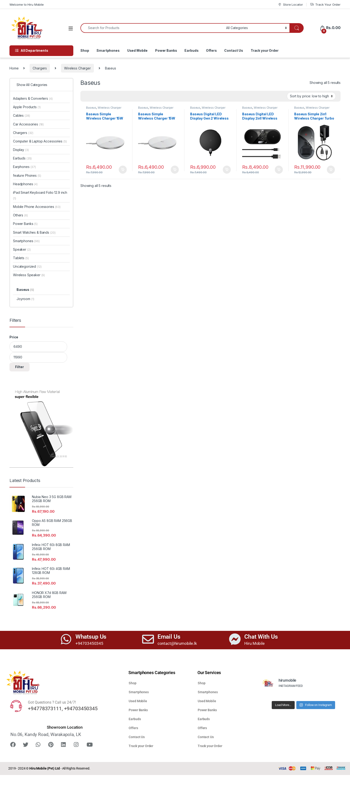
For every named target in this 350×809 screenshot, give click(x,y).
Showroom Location (65, 727)
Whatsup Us (91, 636)
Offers (211, 50)
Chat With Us (261, 636)
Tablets (21, 258)
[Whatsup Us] (66, 639)
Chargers (40, 68)
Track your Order (265, 50)
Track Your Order (325, 5)
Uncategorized (27, 266)
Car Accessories (28, 124)
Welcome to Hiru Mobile (26, 4)
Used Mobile (137, 50)
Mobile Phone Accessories (37, 207)
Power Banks (166, 50)
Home (13, 68)
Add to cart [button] (123, 170)
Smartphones (107, 50)
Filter (19, 367)
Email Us (169, 636)
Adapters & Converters (33, 98)
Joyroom (25, 299)
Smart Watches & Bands (34, 232)
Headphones (25, 184)
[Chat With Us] (235, 639)
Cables (21, 115)
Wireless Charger (77, 68)
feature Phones (27, 175)
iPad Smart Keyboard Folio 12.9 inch (40, 195)
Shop (84, 50)
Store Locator (290, 5)
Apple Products (27, 107)
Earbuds (191, 50)
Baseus (91, 107)
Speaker (22, 249)
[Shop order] (311, 96)
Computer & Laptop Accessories (40, 141)
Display (21, 150)
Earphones (24, 167)
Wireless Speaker (29, 275)
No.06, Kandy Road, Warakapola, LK (45, 734)
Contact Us (233, 50)
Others (20, 215)
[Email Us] (148, 639)
